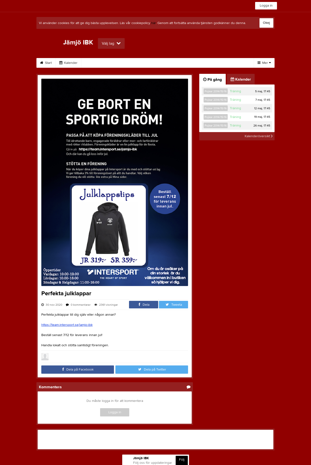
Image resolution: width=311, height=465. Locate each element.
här (153, 23)
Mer (264, 63)
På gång (212, 79)
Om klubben (124, 63)
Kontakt (151, 63)
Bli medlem (227, 63)
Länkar (174, 63)
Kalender (68, 63)
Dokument (199, 63)
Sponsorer (95, 63)
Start (46, 63)
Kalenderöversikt (259, 136)
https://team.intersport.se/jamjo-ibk (67, 325)
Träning (235, 91)
